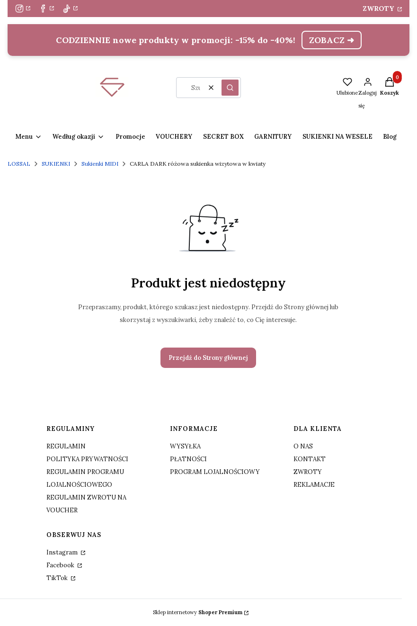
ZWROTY (379, 8)
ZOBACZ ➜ (331, 40)
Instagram (62, 552)
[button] (230, 88)
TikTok (57, 578)
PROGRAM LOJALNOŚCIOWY (215, 472)
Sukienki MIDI (99, 163)
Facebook (61, 565)
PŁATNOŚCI (188, 459)
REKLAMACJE (314, 485)
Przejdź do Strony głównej (208, 358)
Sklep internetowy (197, 612)
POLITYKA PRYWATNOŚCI (87, 459)
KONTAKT (309, 459)
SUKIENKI (56, 163)
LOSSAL (19, 163)
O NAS (303, 446)
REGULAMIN (66, 446)
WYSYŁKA (185, 446)
